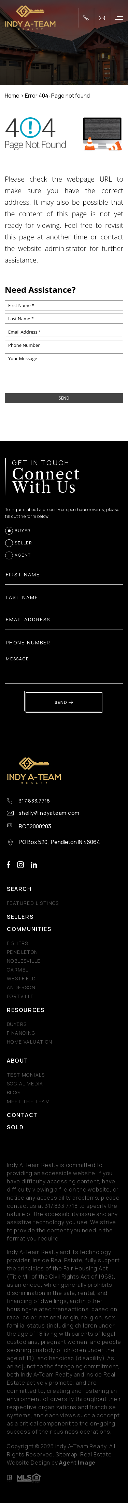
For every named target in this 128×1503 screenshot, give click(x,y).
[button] (119, 18)
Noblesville (23, 961)
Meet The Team (28, 1101)
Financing (21, 1033)
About (17, 1060)
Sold (15, 1127)
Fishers (17, 943)
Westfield (21, 978)
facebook (8, 865)
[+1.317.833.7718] (86, 18)
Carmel (17, 969)
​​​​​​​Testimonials (26, 1074)
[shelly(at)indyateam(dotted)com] (102, 18)
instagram (20, 865)
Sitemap (67, 1454)
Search (19, 889)
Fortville (20, 996)
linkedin (34, 865)
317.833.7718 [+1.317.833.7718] (34, 801)
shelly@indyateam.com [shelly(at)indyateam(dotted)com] (49, 812)
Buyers (17, 1024)
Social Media (25, 1083)
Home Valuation (30, 1041)
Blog (13, 1092)
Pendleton (22, 952)
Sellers (20, 917)
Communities (29, 929)
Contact (22, 1115)
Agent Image (77, 1462)
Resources (25, 1010)
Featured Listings (33, 903)
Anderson (21, 987)
